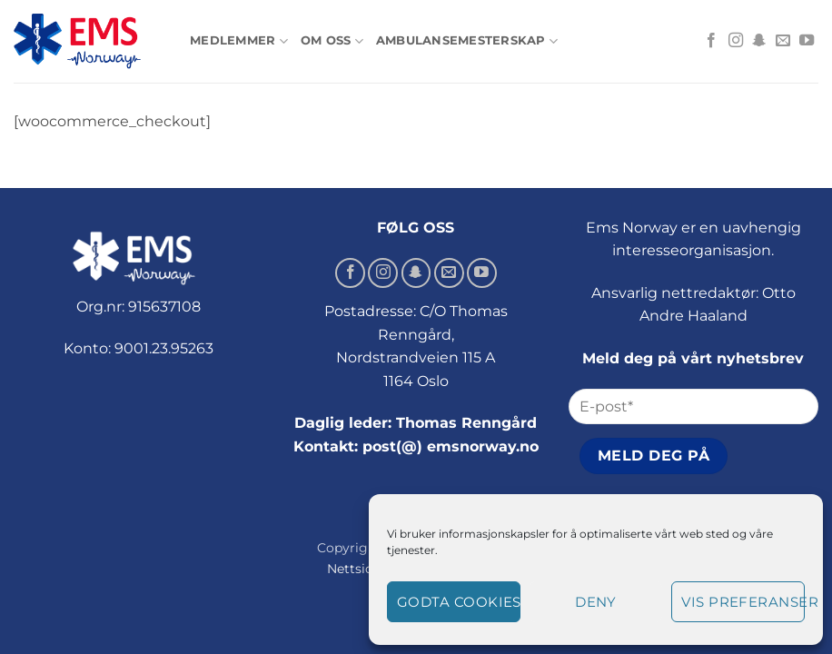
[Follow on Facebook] (711, 41)
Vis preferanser (743, 601)
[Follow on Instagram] (735, 41)
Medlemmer (239, 41)
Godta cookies (458, 601)
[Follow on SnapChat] (759, 41)
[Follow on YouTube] (806, 41)
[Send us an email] (783, 41)
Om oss (332, 41)
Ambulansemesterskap (467, 41)
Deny (596, 601)
